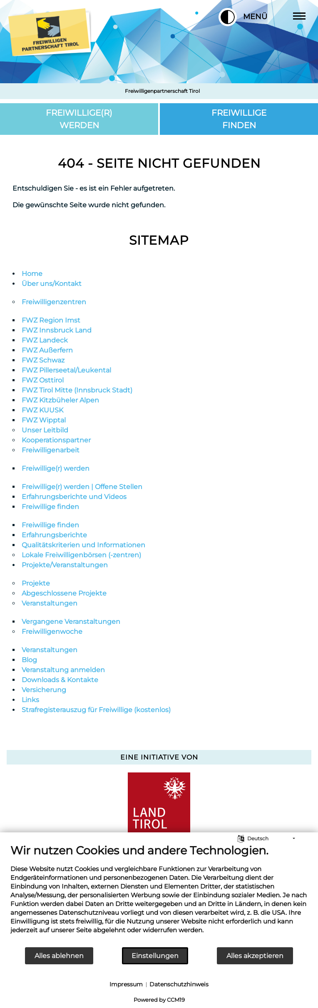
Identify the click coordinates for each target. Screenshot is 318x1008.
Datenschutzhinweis (179, 984)
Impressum (126, 984)
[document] (159, 895)
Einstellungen (155, 956)
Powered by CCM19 (159, 999)
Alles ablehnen (59, 956)
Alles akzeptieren (254, 956)
